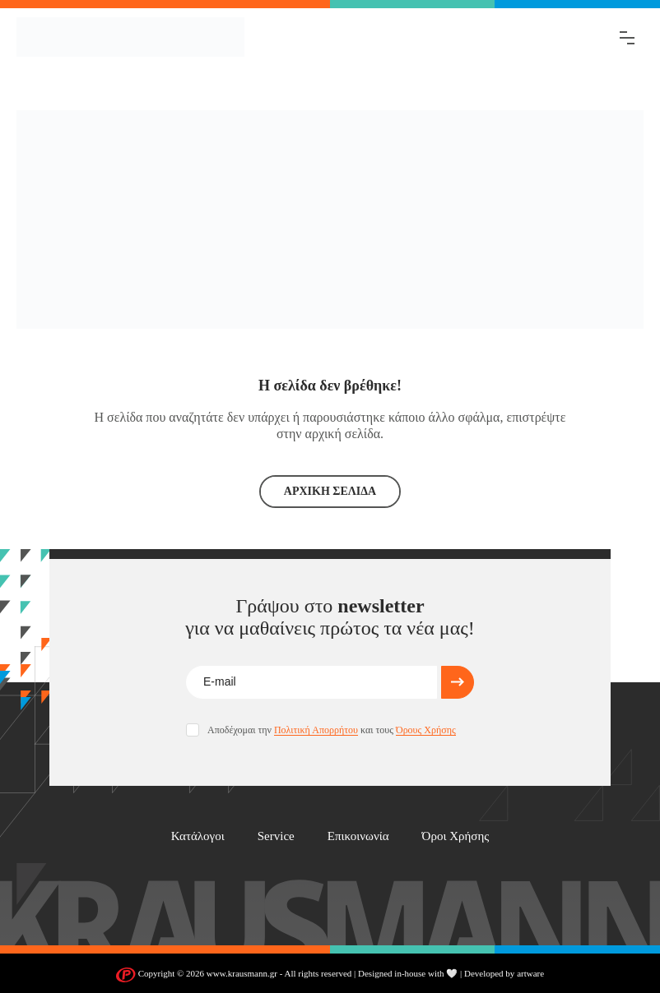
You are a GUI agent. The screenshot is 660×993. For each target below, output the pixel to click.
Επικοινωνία (358, 836)
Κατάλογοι (198, 836)
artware (530, 973)
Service (276, 836)
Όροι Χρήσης (456, 836)
